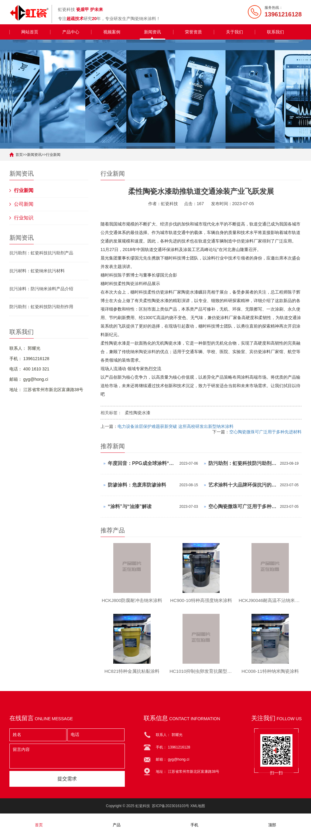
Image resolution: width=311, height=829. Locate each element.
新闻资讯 (152, 31)
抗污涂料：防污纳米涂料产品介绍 (41, 288)
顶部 (272, 821)
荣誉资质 (193, 31)
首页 (19, 155)
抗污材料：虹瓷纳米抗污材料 (37, 270)
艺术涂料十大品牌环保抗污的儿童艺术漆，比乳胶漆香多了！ (242, 484)
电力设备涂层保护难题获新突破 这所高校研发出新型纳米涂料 (176, 426)
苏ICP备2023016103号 (170, 806)
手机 (194, 821)
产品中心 (70, 31)
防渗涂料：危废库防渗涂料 (137, 484)
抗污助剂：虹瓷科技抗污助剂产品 (41, 252)
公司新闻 (23, 204)
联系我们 (275, 31)
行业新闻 (53, 155)
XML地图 (197, 806)
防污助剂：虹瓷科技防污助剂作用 (41, 306)
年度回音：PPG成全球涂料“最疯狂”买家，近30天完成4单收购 (142, 463)
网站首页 (29, 31)
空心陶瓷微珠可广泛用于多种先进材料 (265, 431)
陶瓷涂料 (134, 283)
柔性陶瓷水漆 (137, 412)
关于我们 (234, 31)
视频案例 (111, 31)
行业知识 (23, 217)
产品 (117, 821)
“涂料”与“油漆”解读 (130, 506)
